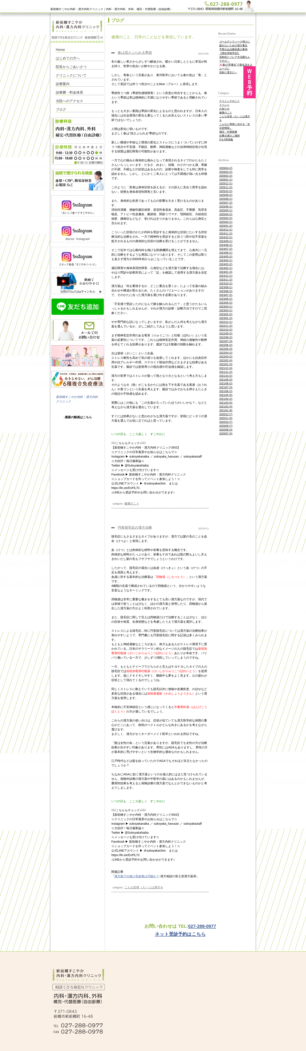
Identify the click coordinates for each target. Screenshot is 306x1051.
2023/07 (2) (225, 295)
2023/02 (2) (225, 314)
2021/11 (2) (225, 372)
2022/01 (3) (225, 364)
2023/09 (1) (225, 287)
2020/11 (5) (225, 418)
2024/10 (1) (225, 237)
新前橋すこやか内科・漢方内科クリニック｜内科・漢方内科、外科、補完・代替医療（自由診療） (111, 9)
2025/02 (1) (225, 222)
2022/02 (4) (225, 360)
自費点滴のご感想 (229, 135)
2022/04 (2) (225, 352)
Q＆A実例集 (226, 139)
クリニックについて (71, 75)
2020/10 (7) (225, 422)
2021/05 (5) (225, 395)
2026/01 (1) (225, 179)
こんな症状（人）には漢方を (143, 887)
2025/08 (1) (225, 198)
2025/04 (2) (225, 214)
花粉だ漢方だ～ (228, 72)
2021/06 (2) (225, 391)
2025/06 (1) (225, 206)
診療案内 (62, 84)
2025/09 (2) (225, 195)
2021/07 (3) (225, 387)
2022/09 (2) (225, 333)
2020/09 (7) (225, 425)
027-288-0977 (202, 926)
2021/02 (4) (225, 406)
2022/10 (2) (225, 329)
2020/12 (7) (225, 414)
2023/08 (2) (225, 291)
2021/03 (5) (225, 402)
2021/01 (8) (225, 410)
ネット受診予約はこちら (180, 934)
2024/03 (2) (225, 264)
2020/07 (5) (225, 433)
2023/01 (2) (225, 318)
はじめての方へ (68, 58)
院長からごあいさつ (71, 67)
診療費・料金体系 (69, 92)
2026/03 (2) (225, 172)
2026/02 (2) (225, 175)
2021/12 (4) (225, 368)
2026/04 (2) (225, 168)
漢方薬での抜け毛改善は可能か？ (136, 876)
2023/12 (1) (225, 275)
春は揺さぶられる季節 (135, 52)
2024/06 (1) (225, 252)
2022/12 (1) (225, 322)
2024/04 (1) (225, 260)
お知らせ (224, 108)
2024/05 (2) (225, 256)
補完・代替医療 (228, 131)
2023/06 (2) (225, 298)
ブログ (61, 109)
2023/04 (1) (225, 306)
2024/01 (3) (225, 272)
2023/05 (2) (225, 302)
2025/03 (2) (225, 218)
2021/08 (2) (225, 383)
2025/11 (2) (225, 187)
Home (60, 50)
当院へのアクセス (69, 101)
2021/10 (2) (225, 375)
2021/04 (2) (225, 398)
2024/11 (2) (225, 233)
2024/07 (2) (225, 248)
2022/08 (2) (225, 337)
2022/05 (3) (225, 348)
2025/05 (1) (225, 210)
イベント (224, 104)
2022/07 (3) (225, 341)
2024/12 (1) (225, 229)
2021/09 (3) (225, 379)
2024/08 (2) (225, 245)
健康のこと (131, 503)
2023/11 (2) (225, 279)
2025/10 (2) (225, 191)
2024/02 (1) (225, 268)
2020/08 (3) (225, 429)
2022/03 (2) (225, 356)
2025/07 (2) (225, 202)
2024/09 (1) (225, 241)
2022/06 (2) (225, 345)
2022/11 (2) (225, 325)
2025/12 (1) (225, 183)
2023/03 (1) (225, 310)
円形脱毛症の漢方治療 (135, 527)
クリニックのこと (229, 101)
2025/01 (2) (225, 225)
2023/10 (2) (225, 283)
